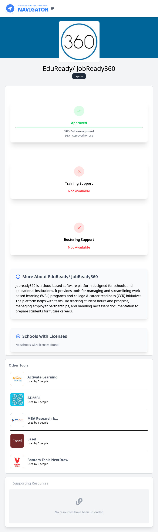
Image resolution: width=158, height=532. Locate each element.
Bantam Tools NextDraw (47, 459)
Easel (31, 439)
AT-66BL (34, 397)
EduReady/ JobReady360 (79, 68)
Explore (78, 76)
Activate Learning (42, 377)
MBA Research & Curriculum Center (43, 418)
